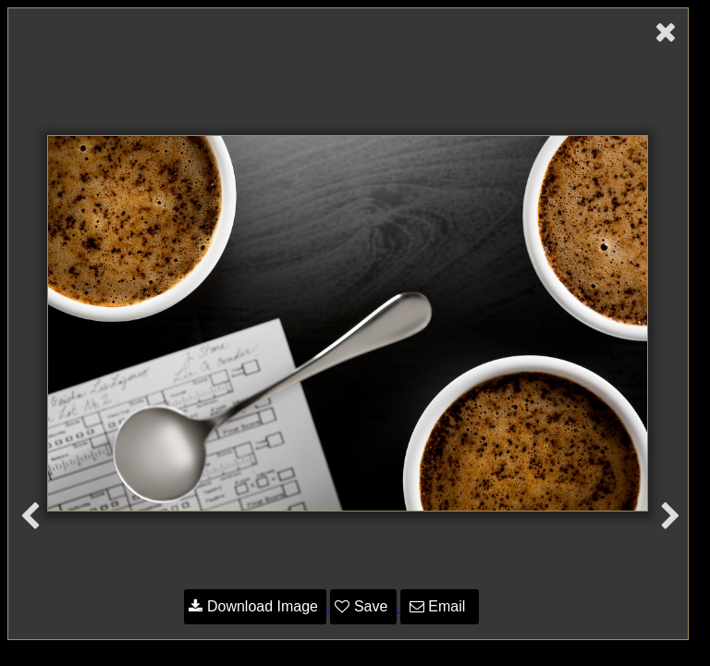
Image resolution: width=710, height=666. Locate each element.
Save (363, 606)
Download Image (255, 606)
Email (440, 606)
